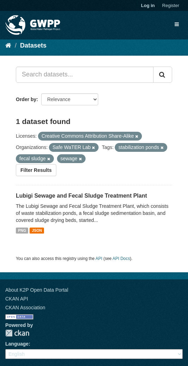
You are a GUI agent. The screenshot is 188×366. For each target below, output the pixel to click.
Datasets (33, 45)
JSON (37, 230)
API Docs (121, 258)
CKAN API (16, 299)
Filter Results (36, 170)
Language (17, 344)
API (98, 258)
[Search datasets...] (84, 75)
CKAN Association (25, 307)
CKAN (17, 333)
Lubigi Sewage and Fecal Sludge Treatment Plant (81, 196)
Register (170, 5)
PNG (22, 230)
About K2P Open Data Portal (36, 290)
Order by (26, 99)
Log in (148, 5)
